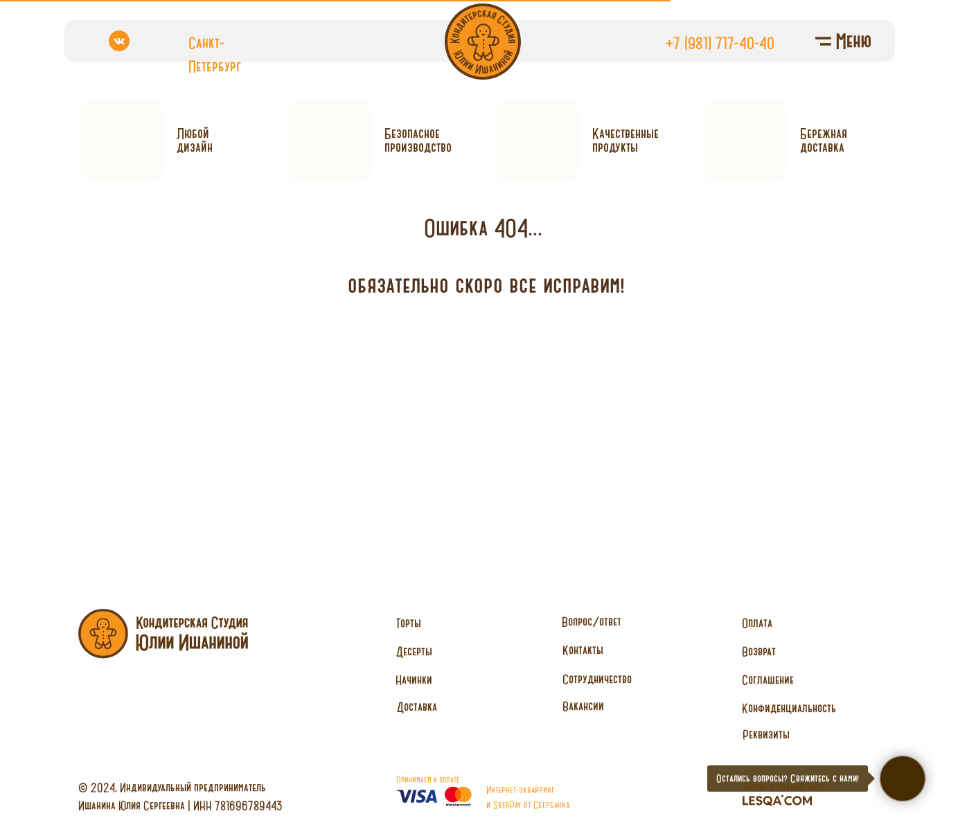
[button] (597, 679)
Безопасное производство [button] (418, 140)
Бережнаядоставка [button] (823, 140)
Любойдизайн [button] (195, 140)
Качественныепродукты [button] (625, 140)
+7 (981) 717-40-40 (720, 43)
